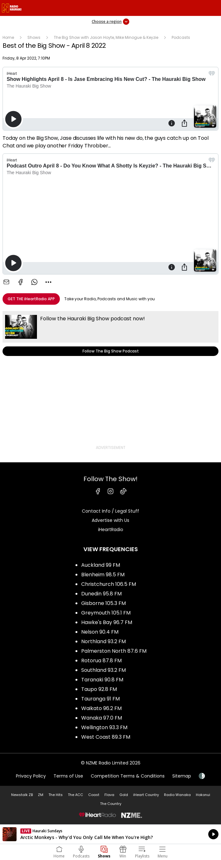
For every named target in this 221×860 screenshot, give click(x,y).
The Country (110, 803)
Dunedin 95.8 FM (101, 593)
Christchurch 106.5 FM (108, 584)
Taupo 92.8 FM (99, 689)
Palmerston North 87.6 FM (113, 651)
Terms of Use (68, 776)
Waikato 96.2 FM (101, 708)
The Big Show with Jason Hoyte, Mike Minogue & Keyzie (106, 37)
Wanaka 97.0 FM (101, 717)
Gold (123, 794)
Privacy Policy (31, 776)
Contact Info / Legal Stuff (110, 511)
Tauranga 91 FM (100, 698)
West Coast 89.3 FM (105, 737)
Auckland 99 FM (100, 565)
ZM (40, 794)
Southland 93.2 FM (103, 670)
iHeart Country (146, 794)
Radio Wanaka (177, 794)
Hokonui (203, 794)
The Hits (55, 794)
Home (8, 37)
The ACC (75, 794)
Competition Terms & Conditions (128, 776)
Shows (33, 37)
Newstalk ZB (22, 794)
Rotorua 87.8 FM (101, 660)
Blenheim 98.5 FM (103, 574)
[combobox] (48, 282)
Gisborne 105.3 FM (103, 603)
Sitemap (181, 776)
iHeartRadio (110, 529)
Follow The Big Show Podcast (110, 333)
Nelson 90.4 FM (99, 632)
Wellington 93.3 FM (104, 727)
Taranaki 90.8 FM (102, 679)
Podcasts (181, 37)
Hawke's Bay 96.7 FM (106, 622)
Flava (109, 794)
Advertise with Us (110, 520)
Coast (93, 794)
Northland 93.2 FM (103, 641)
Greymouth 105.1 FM (106, 612)
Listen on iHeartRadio (110, 834)
